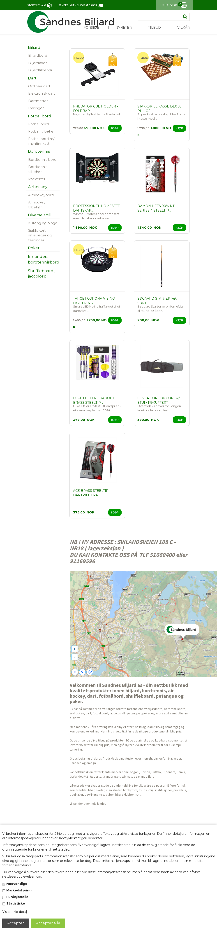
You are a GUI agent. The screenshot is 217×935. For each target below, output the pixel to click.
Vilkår (183, 28)
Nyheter (123, 28)
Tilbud (154, 28)
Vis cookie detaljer (16, 912)
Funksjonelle (17, 897)
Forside (91, 28)
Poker (33, 248)
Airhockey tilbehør (36, 204)
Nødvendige (16, 884)
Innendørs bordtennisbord (43, 259)
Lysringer (36, 108)
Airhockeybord (41, 195)
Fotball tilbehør (41, 131)
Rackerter (36, 179)
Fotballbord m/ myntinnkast (41, 141)
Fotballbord (38, 124)
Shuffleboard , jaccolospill (41, 273)
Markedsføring (19, 890)
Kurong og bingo (42, 223)
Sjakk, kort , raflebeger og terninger (40, 235)
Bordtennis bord (42, 159)
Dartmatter (38, 101)
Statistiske (15, 903)
